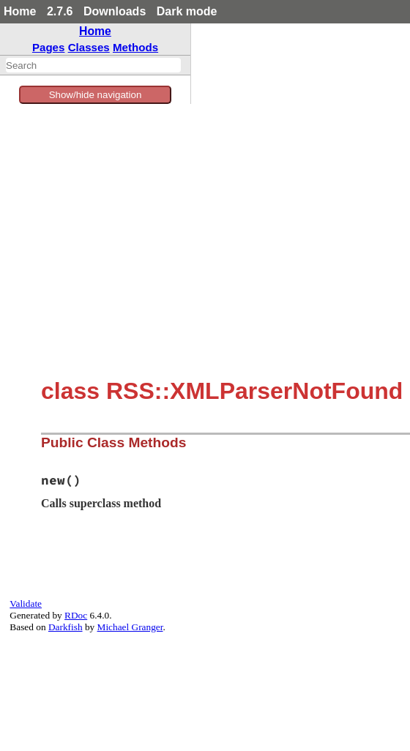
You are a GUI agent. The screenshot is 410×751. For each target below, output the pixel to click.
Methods (135, 47)
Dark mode (187, 11)
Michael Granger (130, 626)
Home (20, 11)
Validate (26, 603)
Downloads (114, 11)
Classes (89, 47)
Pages (48, 47)
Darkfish (65, 626)
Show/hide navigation (95, 94)
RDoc (75, 615)
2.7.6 (60, 11)
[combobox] (93, 65)
